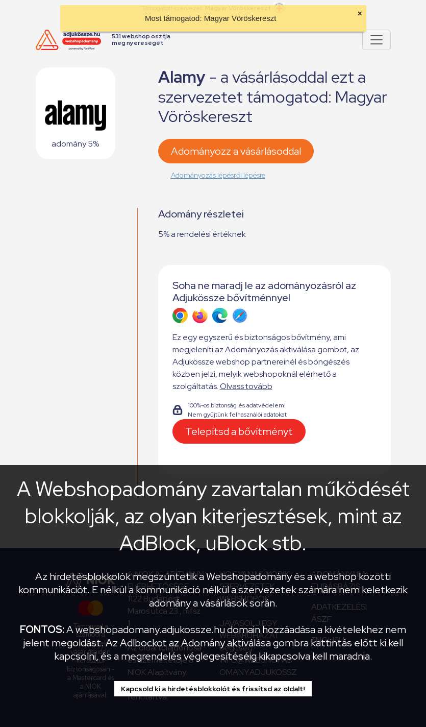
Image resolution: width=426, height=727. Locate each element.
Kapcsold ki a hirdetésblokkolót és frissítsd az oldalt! (213, 688)
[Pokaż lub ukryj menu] (376, 40)
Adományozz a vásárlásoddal (236, 151)
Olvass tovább (246, 386)
